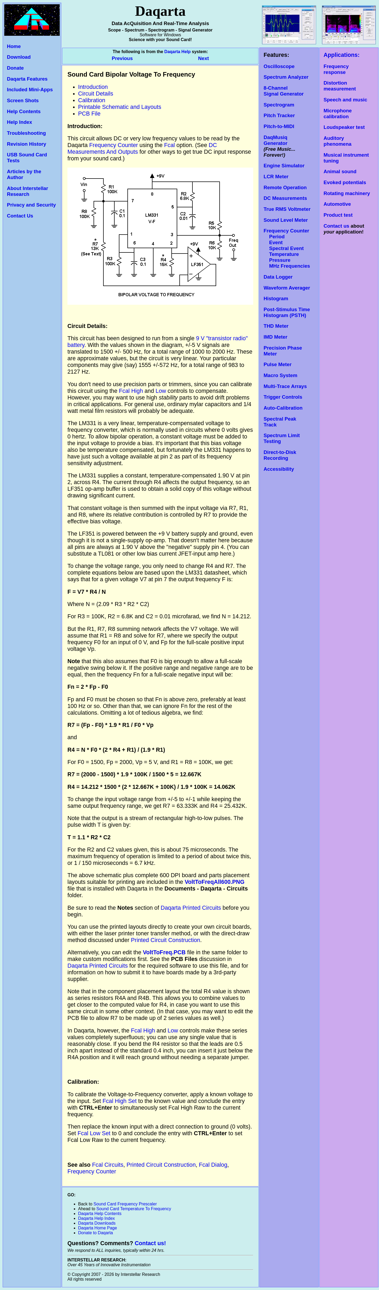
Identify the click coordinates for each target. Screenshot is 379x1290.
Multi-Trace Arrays (285, 386)
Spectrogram (279, 105)
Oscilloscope (279, 66)
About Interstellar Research (27, 191)
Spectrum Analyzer (286, 77)
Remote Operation (285, 187)
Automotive (337, 204)
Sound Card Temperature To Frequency (133, 1208)
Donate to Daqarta (95, 1232)
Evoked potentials (345, 182)
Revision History (26, 144)
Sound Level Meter (286, 220)
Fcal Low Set (94, 1133)
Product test (338, 215)
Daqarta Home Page (97, 1228)
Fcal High (131, 391)
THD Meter (276, 326)
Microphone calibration (338, 113)
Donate (15, 68)
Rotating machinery (347, 193)
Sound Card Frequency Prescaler (125, 1204)
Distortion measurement (340, 86)
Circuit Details (95, 93)
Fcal (169, 145)
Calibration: (83, 1082)
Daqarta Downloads (97, 1223)
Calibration (91, 100)
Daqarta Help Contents (100, 1213)
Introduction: (85, 126)
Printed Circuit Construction (165, 940)
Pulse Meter (278, 364)
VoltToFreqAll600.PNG (214, 882)
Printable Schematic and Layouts (119, 107)
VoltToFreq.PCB (165, 952)
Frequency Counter (113, 145)
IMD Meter (275, 337)
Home (14, 46)
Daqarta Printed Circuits (191, 908)
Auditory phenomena (338, 141)
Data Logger (278, 277)
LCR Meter (276, 176)
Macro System (280, 375)
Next (203, 58)
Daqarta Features (27, 79)
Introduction (93, 87)
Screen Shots (23, 100)
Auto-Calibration (283, 408)
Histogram (276, 298)
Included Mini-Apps (30, 89)
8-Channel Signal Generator (284, 91)
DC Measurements (285, 198)
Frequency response (336, 69)
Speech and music (345, 99)
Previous (123, 58)
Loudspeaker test (344, 127)
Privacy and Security (31, 205)
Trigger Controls (283, 397)
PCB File (89, 113)
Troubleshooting (26, 133)
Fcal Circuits (107, 1165)
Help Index (19, 122)
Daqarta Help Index (96, 1218)
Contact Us (20, 216)
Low (161, 391)
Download (19, 57)
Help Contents (24, 111)
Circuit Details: (87, 326)
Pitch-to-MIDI (279, 126)
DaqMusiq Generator (275, 140)
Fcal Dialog (213, 1165)
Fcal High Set (120, 1101)
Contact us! (150, 1243)
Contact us (336, 226)
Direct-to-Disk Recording (280, 455)
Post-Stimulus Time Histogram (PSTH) (287, 312)
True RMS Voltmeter (287, 209)
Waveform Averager (287, 288)
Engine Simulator (284, 165)
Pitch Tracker (279, 115)
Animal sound (340, 171)
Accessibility (279, 469)
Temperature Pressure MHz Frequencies (287, 260)
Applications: (342, 55)
